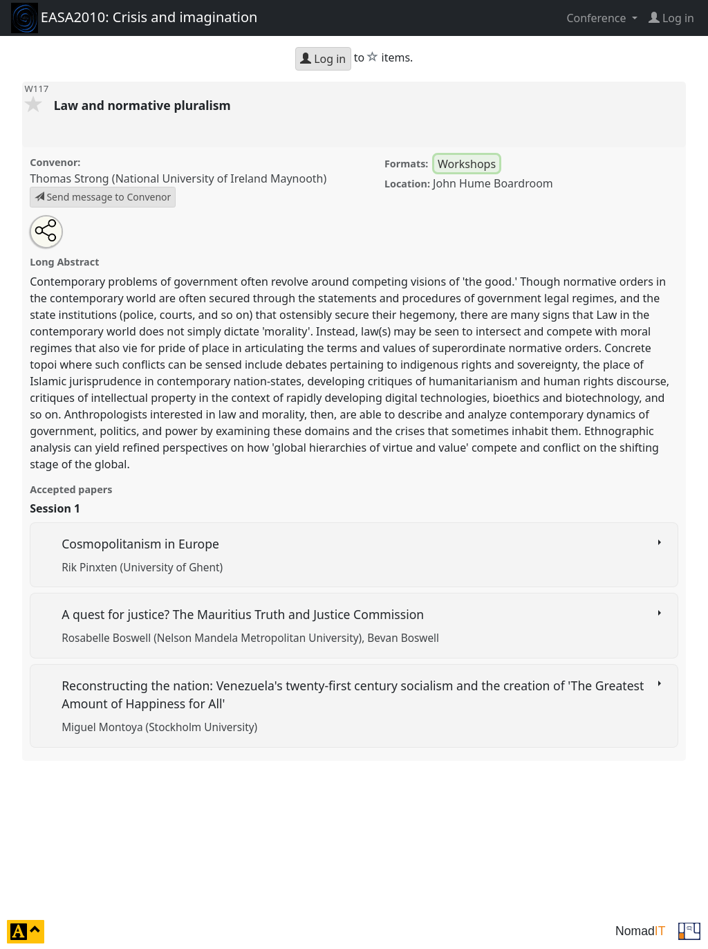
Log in (323, 58)
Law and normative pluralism (144, 105)
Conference (597, 18)
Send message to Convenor (103, 196)
